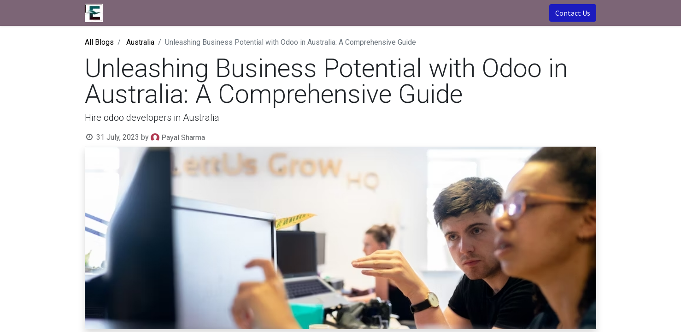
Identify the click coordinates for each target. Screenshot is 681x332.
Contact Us (572, 13)
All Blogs (99, 42)
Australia (140, 42)
